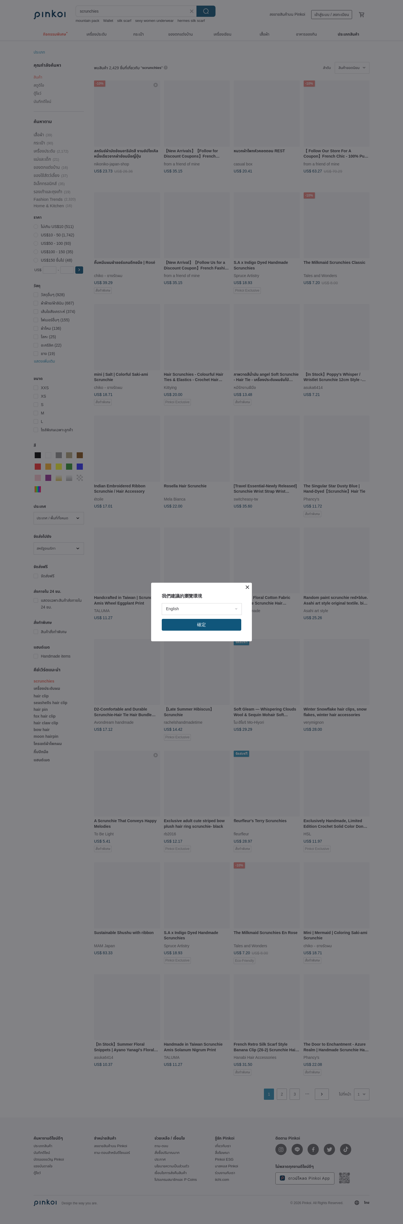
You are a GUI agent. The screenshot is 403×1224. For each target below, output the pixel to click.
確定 (201, 624)
